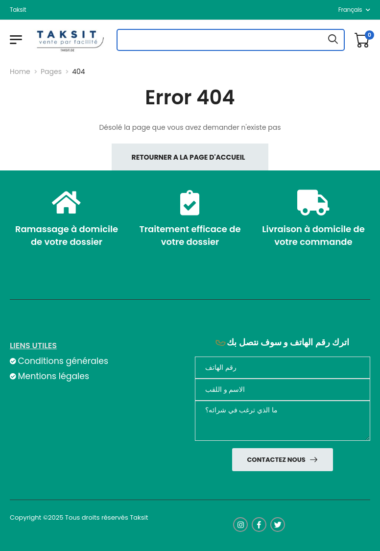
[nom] (282, 390)
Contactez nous (277, 459)
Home (20, 71)
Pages (51, 71)
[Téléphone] (282, 368)
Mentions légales (53, 376)
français (350, 9)
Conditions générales (63, 361)
